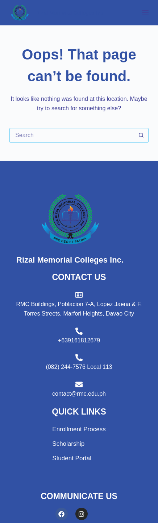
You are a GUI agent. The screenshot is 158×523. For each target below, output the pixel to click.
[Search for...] (71, 135)
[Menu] (145, 12)
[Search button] (141, 135)
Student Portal (71, 458)
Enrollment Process (78, 429)
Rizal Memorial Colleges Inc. (70, 12)
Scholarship (68, 443)
